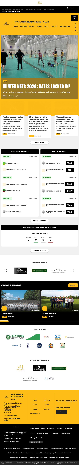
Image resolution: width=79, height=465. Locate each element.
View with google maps (12, 419)
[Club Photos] (20, 301)
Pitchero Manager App (27, 453)
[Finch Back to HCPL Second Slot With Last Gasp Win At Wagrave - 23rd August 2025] (39, 108)
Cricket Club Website (42, 448)
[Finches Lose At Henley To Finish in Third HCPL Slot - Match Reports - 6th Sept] (12, 108)
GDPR (32, 433)
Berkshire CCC (49, 10)
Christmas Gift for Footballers (18, 457)
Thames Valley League (33, 10)
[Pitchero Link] (73, 10)
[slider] (4, 321)
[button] (15, 26)
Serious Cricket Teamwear (11, 11)
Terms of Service (42, 433)
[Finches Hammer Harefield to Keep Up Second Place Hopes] (66, 108)
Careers (59, 428)
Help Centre (34, 428)
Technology (68, 428)
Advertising (51, 428)
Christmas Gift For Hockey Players (59, 457)
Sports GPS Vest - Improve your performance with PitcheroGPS (53, 453)
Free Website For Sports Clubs (11, 448)
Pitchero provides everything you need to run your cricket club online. (15, 433)
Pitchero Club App (13, 453)
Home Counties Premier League (12, 10)
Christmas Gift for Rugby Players (38, 457)
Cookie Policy (65, 433)
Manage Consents (36, 438)
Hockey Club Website (57, 448)
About (43, 428)
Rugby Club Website (70, 448)
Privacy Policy (54, 433)
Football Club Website (28, 448)
